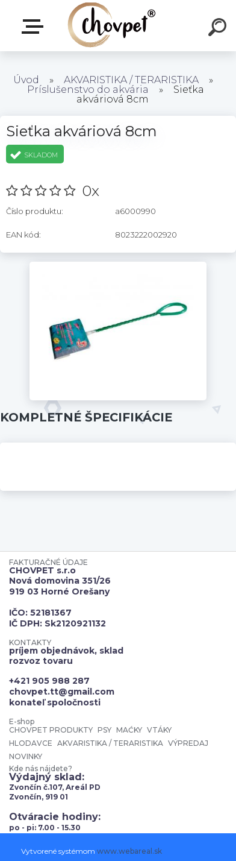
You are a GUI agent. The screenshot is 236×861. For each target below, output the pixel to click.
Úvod (26, 80)
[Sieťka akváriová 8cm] (118, 265)
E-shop (35, 26)
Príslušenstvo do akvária (88, 89)
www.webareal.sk (129, 851)
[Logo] (111, 25)
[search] (219, 29)
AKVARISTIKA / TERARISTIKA (131, 80)
